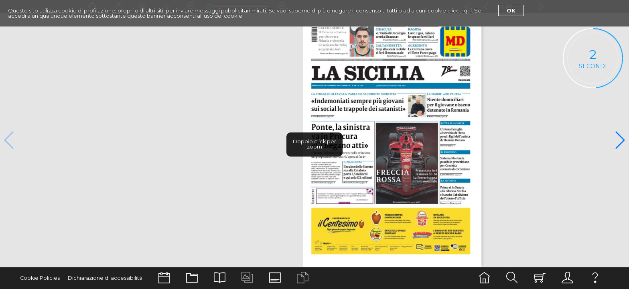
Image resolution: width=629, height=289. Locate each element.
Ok (511, 10)
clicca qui (459, 10)
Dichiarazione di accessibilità (105, 278)
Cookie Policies (40, 278)
